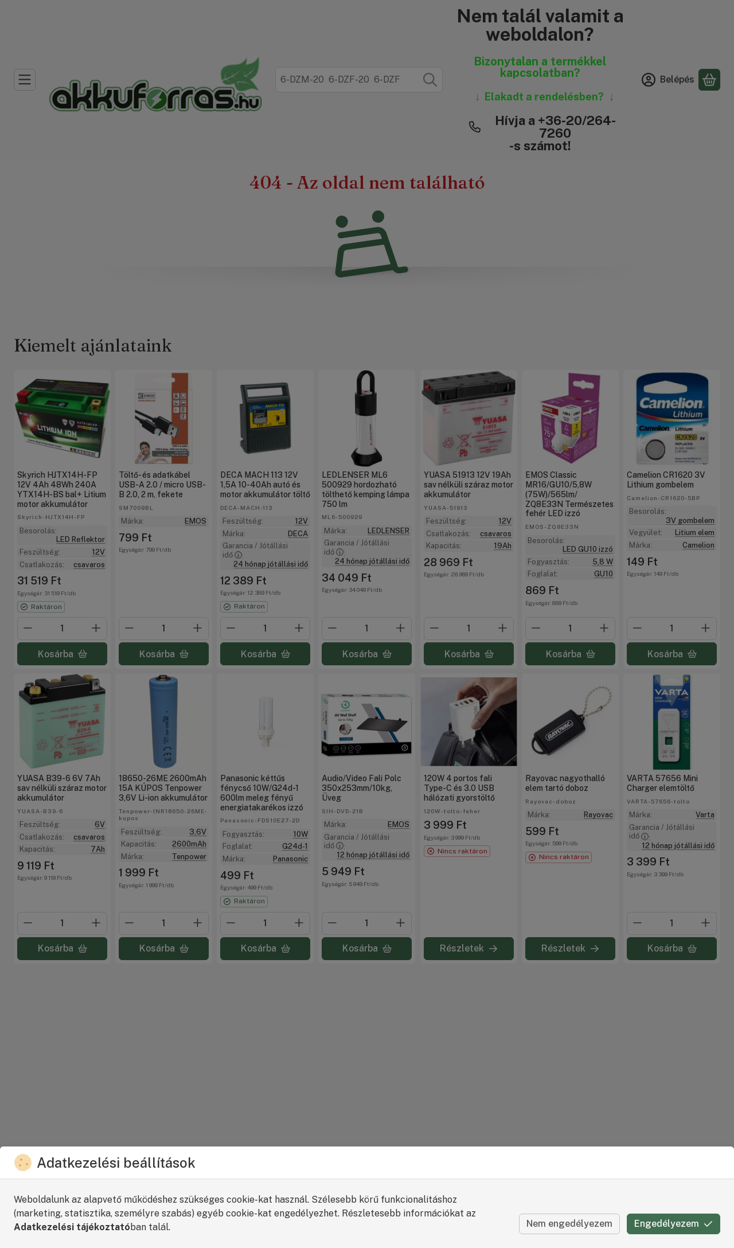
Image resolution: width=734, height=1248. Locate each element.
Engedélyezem (673, 1223)
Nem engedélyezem (569, 1223)
